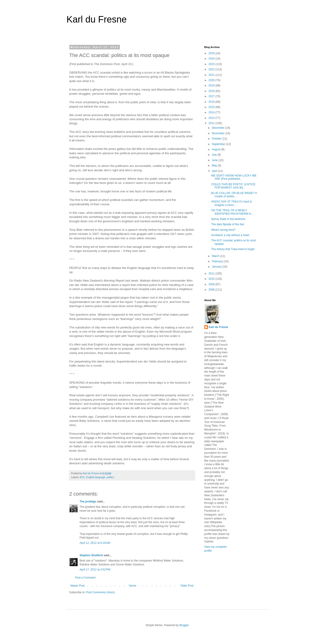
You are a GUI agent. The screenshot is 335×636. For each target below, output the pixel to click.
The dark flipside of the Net (227, 224)
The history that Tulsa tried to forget (232, 249)
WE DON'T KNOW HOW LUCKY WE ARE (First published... (233, 177)
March (216, 256)
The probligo (88, 501)
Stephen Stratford (91, 555)
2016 (211, 101)
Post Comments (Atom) (100, 592)
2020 (211, 80)
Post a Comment (85, 577)
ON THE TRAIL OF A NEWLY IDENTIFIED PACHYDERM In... (232, 212)
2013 (211, 118)
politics (110, 477)
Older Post (187, 585)
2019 (211, 85)
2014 (211, 112)
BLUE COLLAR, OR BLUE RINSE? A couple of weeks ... (234, 194)
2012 (211, 123)
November (218, 133)
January (217, 266)
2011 (211, 273)
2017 (211, 96)
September (219, 144)
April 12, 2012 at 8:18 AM (95, 543)
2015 (211, 107)
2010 (211, 278)
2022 (211, 69)
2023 (211, 64)
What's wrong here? (223, 229)
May (215, 165)
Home (132, 585)
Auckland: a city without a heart (230, 235)
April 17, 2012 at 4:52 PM (95, 569)
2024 (211, 58)
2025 (211, 53)
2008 (211, 289)
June (215, 160)
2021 (211, 75)
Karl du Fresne (97, 19)
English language (95, 477)
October (217, 138)
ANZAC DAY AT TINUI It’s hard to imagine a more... (231, 203)
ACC (82, 477)
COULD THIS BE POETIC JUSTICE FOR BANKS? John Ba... (233, 186)
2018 (211, 91)
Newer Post (77, 585)
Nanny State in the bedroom (228, 219)
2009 (211, 284)
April (215, 171)
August (216, 149)
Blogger (184, 625)
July (214, 154)
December (218, 127)
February (217, 261)
